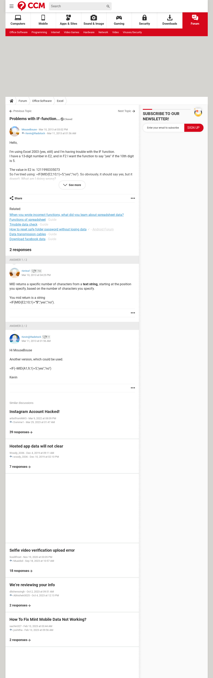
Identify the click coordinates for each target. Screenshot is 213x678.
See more (74, 185)
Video (115, 32)
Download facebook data (28, 239)
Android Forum (103, 229)
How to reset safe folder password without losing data (48, 229)
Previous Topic (22, 111)
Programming (39, 32)
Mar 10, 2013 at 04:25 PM (36, 275)
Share (18, 198)
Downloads (169, 20)
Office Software (19, 32)
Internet (55, 32)
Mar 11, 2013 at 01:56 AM (61, 133)
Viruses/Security (132, 32)
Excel (60, 100)
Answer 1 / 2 (18, 259)
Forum (195, 20)
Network (103, 32)
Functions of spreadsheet (28, 220)
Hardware (88, 32)
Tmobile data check (23, 224)
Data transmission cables (28, 234)
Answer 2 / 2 (18, 325)
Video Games (71, 32)
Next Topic (124, 111)
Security (144, 20)
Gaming (119, 20)
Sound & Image (94, 20)
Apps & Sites (68, 20)
